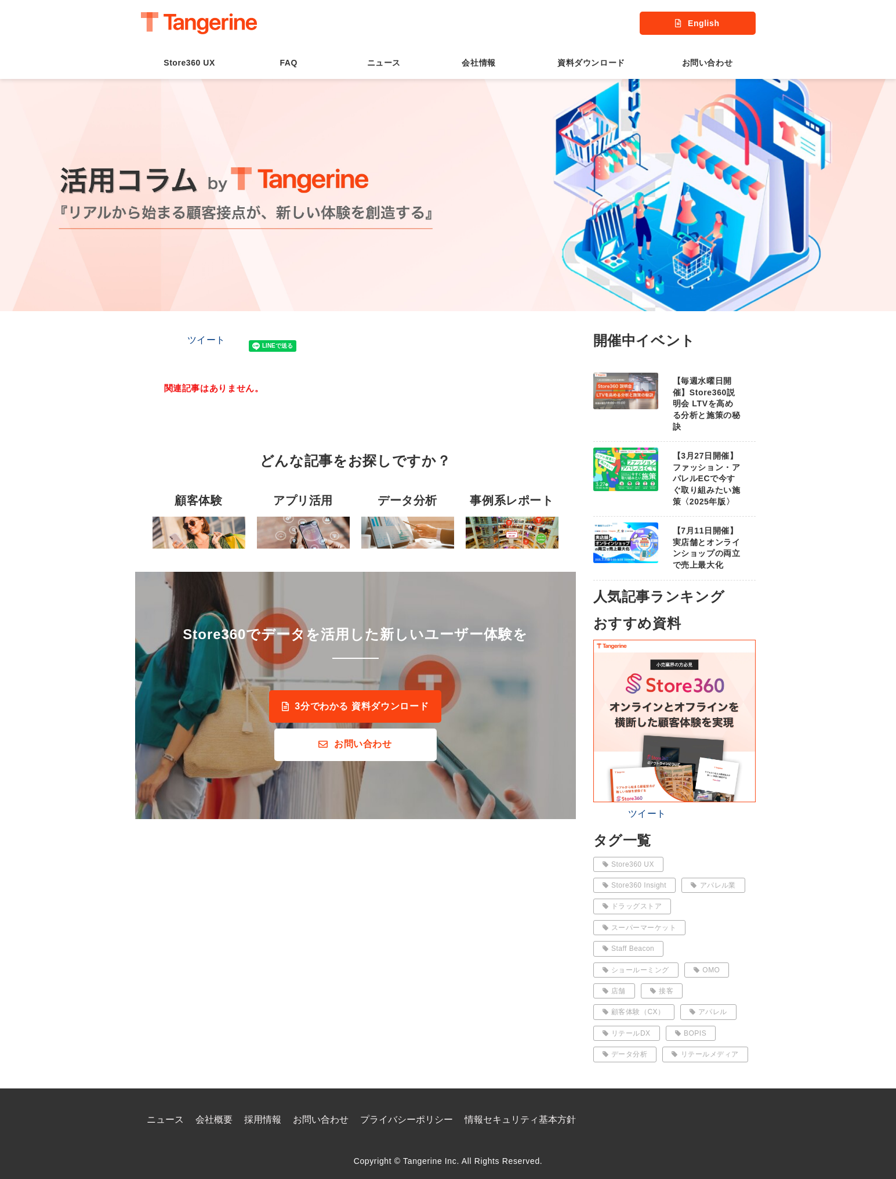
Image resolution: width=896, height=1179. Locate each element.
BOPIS (691, 1033)
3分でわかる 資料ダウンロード (362, 706)
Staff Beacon (629, 948)
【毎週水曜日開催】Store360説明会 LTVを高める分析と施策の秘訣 (707, 403)
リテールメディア (705, 1054)
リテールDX (627, 1033)
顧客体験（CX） (634, 1012)
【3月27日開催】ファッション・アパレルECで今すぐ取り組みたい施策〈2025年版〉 (707, 478)
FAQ (288, 62)
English (703, 23)
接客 (661, 991)
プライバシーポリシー (406, 1119)
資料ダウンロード (591, 62)
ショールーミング (636, 970)
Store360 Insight (635, 885)
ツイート (206, 340)
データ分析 (625, 1054)
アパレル (708, 1012)
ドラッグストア (632, 906)
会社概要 (214, 1119)
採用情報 (262, 1119)
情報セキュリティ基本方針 (520, 1119)
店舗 (614, 991)
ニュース (384, 62)
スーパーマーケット (640, 928)
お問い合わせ (707, 62)
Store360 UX (189, 62)
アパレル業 (713, 885)
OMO (707, 970)
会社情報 (478, 62)
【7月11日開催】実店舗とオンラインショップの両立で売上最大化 (707, 547)
